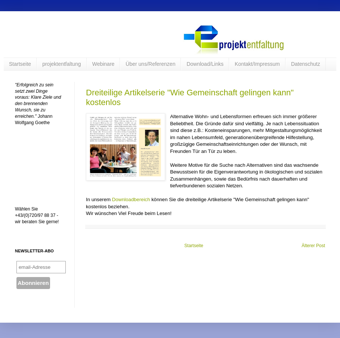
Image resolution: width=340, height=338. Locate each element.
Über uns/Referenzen (150, 64)
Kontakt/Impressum (257, 64)
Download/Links (204, 64)
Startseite (20, 64)
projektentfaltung (61, 64)
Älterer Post (313, 245)
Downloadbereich (132, 199)
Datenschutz (305, 64)
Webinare (103, 64)
